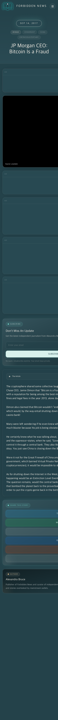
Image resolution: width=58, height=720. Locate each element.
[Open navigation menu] (53, 6)
